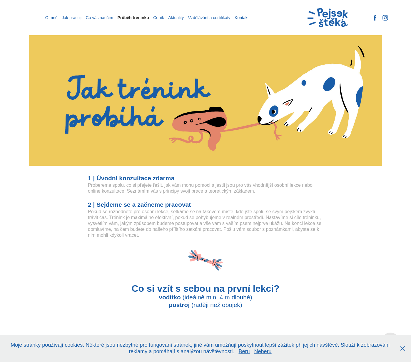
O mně (51, 17)
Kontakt (241, 17)
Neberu (263, 351)
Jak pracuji (71, 17)
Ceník (158, 17)
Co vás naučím (99, 17)
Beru (244, 351)
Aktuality (176, 17)
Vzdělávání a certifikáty (209, 17)
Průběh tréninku (133, 17)
